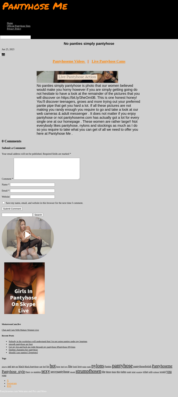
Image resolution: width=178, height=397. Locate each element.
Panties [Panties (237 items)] (107, 370)
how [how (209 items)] (58, 370)
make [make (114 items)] (84, 371)
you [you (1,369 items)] (169, 376)
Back (3, 54)
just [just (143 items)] (62, 371)
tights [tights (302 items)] (123, 376)
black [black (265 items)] (21, 370)
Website (6, 201)
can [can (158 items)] (40, 371)
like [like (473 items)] (70, 370)
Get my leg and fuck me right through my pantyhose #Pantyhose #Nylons (42, 351)
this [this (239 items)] (118, 376)
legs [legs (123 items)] (65, 371)
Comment (7, 183)
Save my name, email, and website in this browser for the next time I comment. (44, 207)
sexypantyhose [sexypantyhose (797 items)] (60, 376)
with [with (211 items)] (150, 376)
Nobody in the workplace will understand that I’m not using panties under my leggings (48, 345)
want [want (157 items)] (129, 376)
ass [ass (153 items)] (16, 371)
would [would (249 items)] (163, 376)
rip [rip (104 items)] (32, 376)
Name (5, 188)
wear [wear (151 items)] (134, 376)
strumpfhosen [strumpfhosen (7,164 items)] (88, 375)
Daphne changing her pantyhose (23, 354)
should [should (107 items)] (72, 376)
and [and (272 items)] (9, 370)
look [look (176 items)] (75, 371)
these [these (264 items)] (108, 376)
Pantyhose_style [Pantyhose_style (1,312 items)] (13, 376)
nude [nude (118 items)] (89, 371)
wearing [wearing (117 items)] (139, 376)
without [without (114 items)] (156, 376)
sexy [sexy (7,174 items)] (45, 375)
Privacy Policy (14, 28)
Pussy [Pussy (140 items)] (28, 376)
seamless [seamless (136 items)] (37, 376)
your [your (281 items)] (4, 379)
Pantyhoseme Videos (69, 61)
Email (5, 195)
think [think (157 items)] (114, 376)
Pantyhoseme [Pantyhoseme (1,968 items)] (162, 370)
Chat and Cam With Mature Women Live (20, 334)
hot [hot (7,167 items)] (53, 370)
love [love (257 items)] (80, 370)
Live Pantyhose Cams (108, 61)
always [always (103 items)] (4, 371)
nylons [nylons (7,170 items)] (97, 370)
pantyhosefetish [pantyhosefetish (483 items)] (142, 370)
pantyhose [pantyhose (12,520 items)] (122, 370)
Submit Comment (12, 213)
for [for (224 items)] (47, 370)
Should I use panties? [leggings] (23, 356)
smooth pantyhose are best (21, 348)
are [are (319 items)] (13, 370)
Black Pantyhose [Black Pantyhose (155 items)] (32, 371)
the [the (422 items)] (103, 375)
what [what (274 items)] (145, 376)
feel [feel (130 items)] (44, 371)
